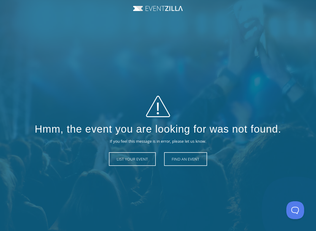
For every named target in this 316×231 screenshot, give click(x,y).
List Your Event (132, 159)
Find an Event (185, 159)
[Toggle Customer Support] (295, 210)
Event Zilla (158, 8)
